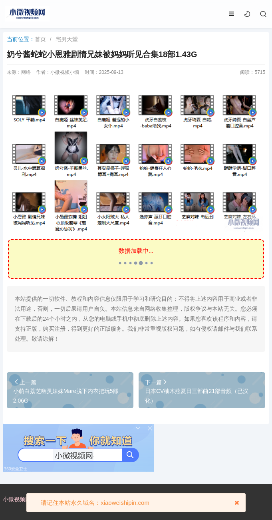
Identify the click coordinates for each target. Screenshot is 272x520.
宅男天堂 (67, 39)
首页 (40, 39)
